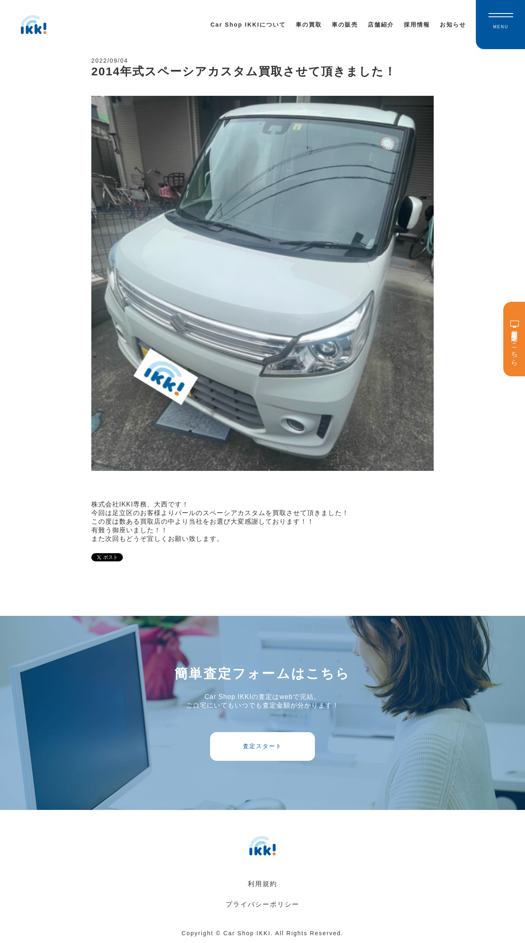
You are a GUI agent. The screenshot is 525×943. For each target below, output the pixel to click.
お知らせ (453, 24)
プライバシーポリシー (262, 904)
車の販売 (345, 24)
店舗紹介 (381, 24)
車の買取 (309, 24)
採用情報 (417, 24)
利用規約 (262, 883)
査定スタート (262, 746)
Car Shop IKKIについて (248, 24)
